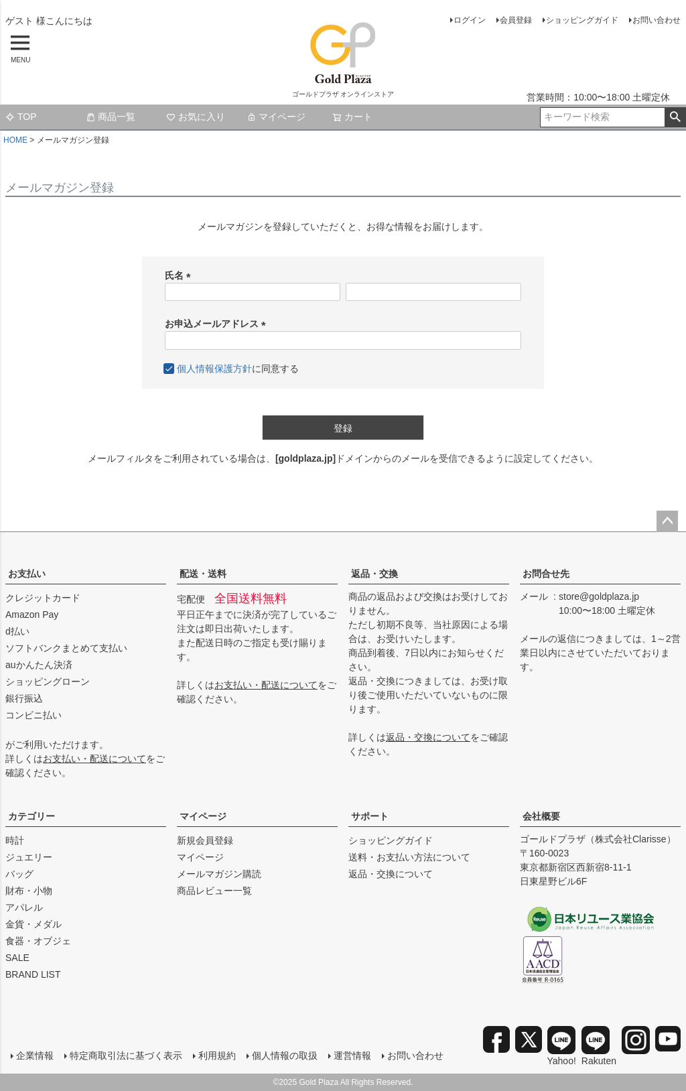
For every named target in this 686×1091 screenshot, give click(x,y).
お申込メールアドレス (218, 323)
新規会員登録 (205, 840)
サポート (370, 816)
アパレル (24, 907)
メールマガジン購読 (219, 874)
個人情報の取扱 (285, 1055)
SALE (17, 957)
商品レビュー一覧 (214, 890)
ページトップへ (667, 521)
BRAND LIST (32, 974)
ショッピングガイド (582, 20)
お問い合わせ (656, 20)
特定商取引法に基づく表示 (126, 1055)
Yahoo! (561, 1046)
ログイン (470, 20)
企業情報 (35, 1055)
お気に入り (195, 116)
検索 (675, 117)
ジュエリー (28, 857)
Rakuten (598, 1046)
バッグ (19, 874)
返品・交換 (374, 573)
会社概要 (541, 816)
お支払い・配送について (94, 758)
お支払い (27, 573)
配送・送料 (203, 573)
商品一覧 (110, 116)
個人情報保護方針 (214, 368)
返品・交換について (428, 737)
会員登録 (516, 20)
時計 (14, 840)
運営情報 (352, 1055)
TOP (21, 116)
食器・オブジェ (38, 941)
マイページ (276, 116)
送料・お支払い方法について (409, 857)
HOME (15, 140)
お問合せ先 (546, 573)
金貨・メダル (33, 924)
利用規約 (217, 1055)
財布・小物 (28, 890)
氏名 (180, 275)
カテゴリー (31, 816)
